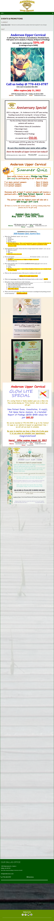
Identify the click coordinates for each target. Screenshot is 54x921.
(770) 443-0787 (6, 877)
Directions (31, 877)
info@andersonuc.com (7, 873)
